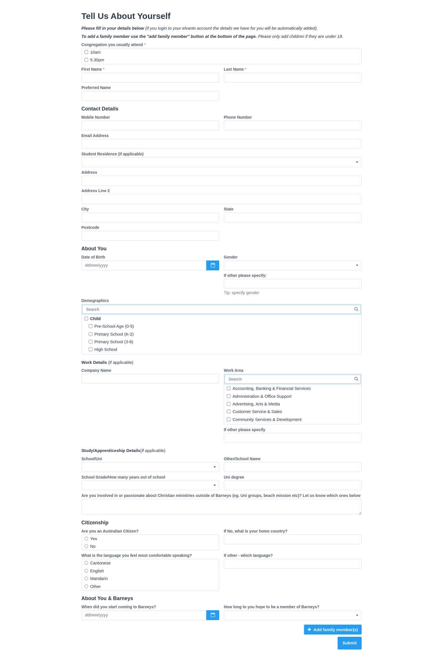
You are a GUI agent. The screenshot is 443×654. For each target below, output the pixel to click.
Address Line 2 (95, 190)
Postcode (90, 227)
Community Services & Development (264, 419)
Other (92, 586)
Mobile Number (95, 117)
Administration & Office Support (259, 396)
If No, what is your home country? (256, 531)
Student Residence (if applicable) (112, 154)
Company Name (96, 370)
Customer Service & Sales (254, 411)
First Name (93, 69)
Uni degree (234, 477)
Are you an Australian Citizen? (110, 531)
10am (92, 52)
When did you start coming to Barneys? (118, 607)
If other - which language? (248, 555)
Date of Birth (93, 257)
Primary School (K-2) (111, 334)
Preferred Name (96, 87)
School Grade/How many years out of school (123, 477)
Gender (231, 257)
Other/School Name (242, 459)
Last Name (235, 69)
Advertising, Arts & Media (253, 403)
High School (103, 349)
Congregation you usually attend (113, 44)
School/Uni (91, 459)
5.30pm (94, 59)
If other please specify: (245, 275)
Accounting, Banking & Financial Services (269, 388)
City (85, 209)
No (89, 546)
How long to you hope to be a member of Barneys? (271, 607)
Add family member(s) (333, 629)
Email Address (95, 135)
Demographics (95, 300)
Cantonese (97, 562)
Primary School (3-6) (111, 341)
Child (92, 318)
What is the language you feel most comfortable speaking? (136, 555)
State (228, 209)
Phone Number (238, 117)
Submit (349, 642)
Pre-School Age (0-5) (111, 326)
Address (89, 172)
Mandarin (96, 578)
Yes (90, 538)
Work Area (233, 370)
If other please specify (244, 429)
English (94, 570)
